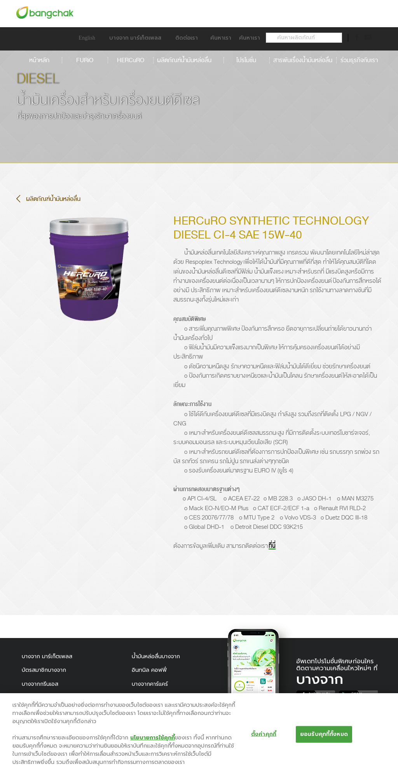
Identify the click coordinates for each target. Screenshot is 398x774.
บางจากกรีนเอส (40, 684)
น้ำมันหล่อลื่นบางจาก (156, 656)
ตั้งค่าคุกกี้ (263, 737)
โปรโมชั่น (246, 60)
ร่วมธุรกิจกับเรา (358, 60)
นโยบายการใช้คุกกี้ (152, 740)
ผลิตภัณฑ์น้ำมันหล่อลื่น (188, 60)
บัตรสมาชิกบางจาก (44, 670)
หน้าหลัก (39, 60)
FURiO (84, 60)
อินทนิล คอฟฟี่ (149, 670)
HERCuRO (130, 60)
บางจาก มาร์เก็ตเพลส (47, 656)
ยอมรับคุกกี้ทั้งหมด (324, 737)
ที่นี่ (272, 545)
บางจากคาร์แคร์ (150, 684)
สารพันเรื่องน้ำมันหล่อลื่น (302, 60)
